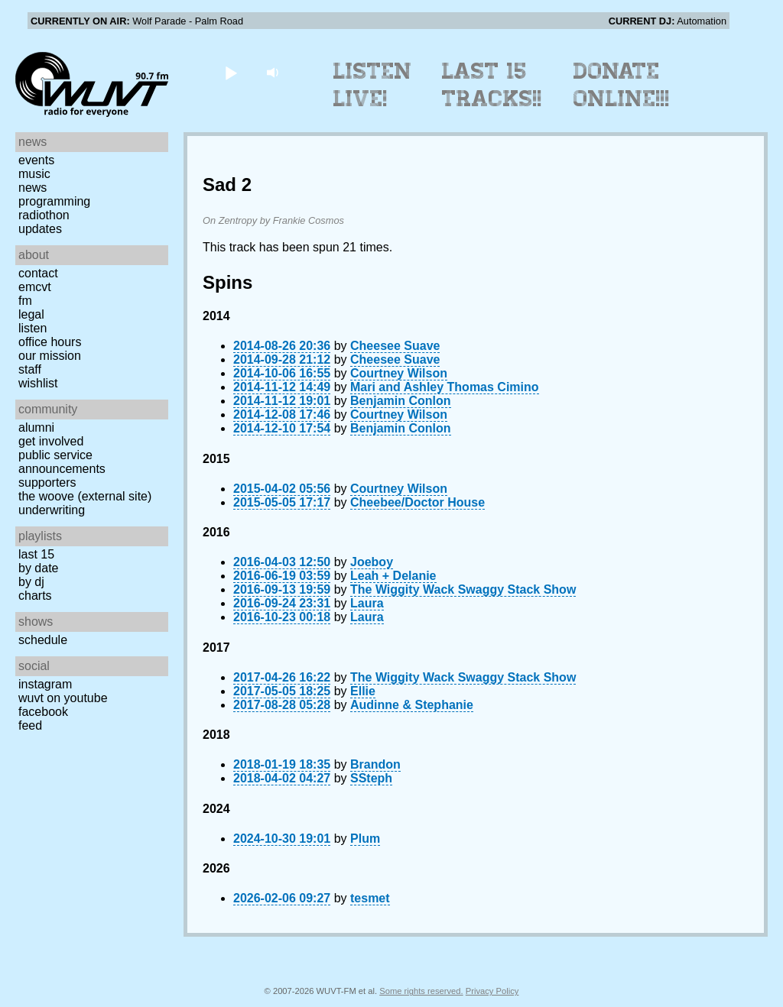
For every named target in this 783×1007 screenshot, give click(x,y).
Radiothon (44, 215)
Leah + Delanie (393, 575)
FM (25, 300)
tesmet (370, 898)
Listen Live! (372, 84)
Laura (367, 603)
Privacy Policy (492, 991)
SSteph (371, 778)
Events (36, 160)
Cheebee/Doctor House (417, 502)
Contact (38, 273)
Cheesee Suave (395, 345)
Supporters (47, 482)
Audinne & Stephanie (411, 704)
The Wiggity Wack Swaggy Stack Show (463, 589)
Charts (35, 595)
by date (38, 568)
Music (34, 173)
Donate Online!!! (621, 84)
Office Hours (49, 341)
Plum (365, 838)
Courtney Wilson (398, 373)
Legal (31, 314)
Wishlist (38, 383)
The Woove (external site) (84, 496)
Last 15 (36, 554)
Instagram (45, 684)
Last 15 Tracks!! (492, 84)
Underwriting (51, 510)
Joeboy (371, 561)
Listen (32, 328)
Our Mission (49, 355)
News (32, 187)
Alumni (36, 427)
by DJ (31, 581)
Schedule (42, 639)
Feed (30, 725)
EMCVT (34, 286)
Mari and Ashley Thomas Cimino (444, 386)
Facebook (43, 711)
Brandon (375, 764)
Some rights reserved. (421, 991)
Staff (29, 369)
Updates (40, 228)
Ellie (362, 691)
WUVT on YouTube (63, 697)
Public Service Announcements (62, 461)
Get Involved (50, 441)
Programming (54, 201)
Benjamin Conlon (400, 400)
